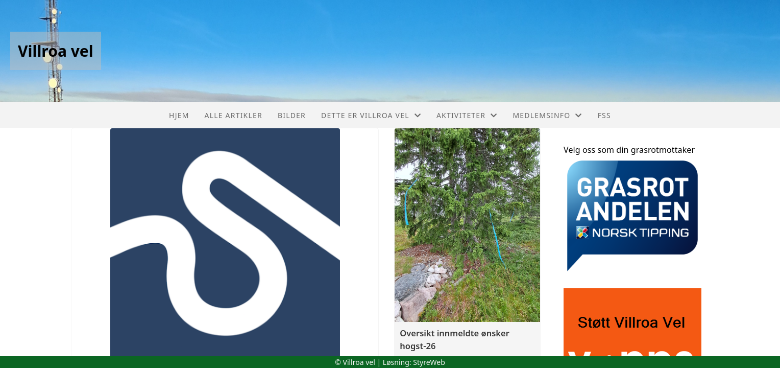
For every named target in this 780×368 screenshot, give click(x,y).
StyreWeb (429, 362)
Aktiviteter (467, 115)
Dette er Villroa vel (371, 115)
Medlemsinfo (547, 115)
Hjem (179, 115)
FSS (604, 115)
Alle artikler (233, 115)
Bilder (292, 115)
